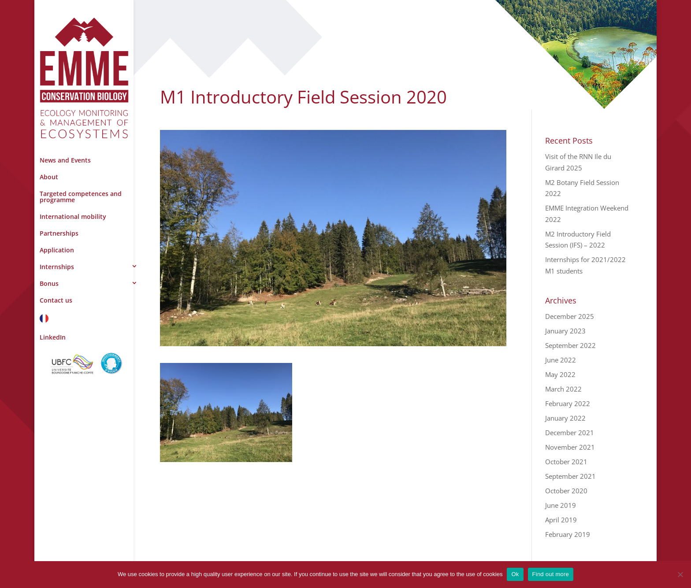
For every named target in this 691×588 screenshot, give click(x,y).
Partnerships (59, 233)
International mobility (73, 216)
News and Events (65, 160)
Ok (515, 574)
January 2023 (565, 330)
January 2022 (565, 418)
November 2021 (570, 447)
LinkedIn (53, 337)
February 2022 (567, 403)
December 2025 (569, 316)
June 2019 (560, 505)
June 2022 (560, 359)
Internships (57, 267)
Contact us (56, 300)
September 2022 (570, 345)
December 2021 (569, 432)
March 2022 (563, 389)
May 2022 (560, 374)
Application (57, 250)
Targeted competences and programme (81, 196)
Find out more (550, 574)
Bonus (49, 283)
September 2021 (570, 476)
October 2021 (566, 461)
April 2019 (561, 519)
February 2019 (567, 534)
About (49, 177)
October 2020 (566, 490)
